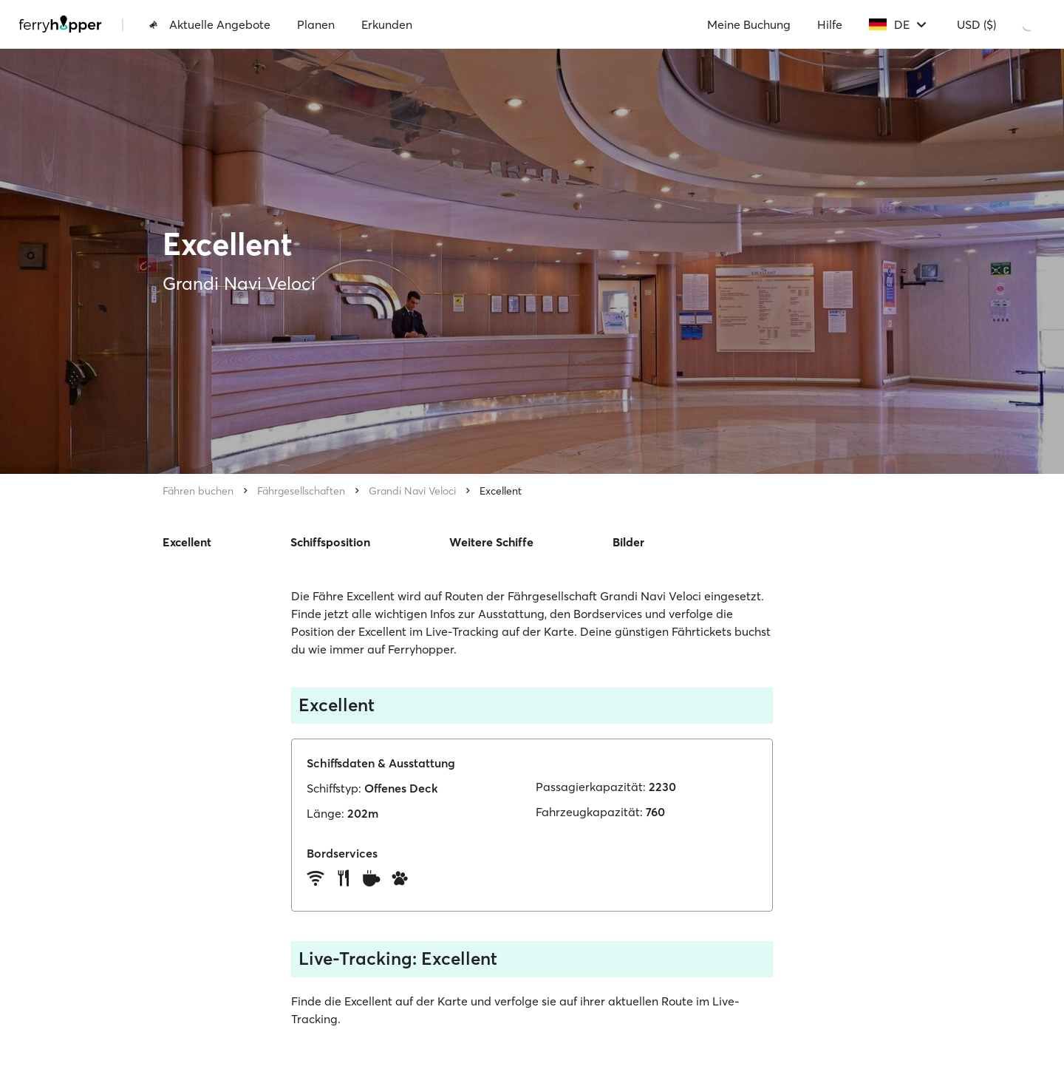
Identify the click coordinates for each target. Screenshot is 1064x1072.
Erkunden (386, 24)
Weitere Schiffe (491, 542)
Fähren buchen (198, 491)
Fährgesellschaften (301, 491)
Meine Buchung (749, 24)
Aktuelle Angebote (209, 24)
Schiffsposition (330, 542)
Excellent (501, 491)
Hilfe (829, 24)
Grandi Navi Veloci (412, 491)
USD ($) (976, 24)
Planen (316, 24)
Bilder (628, 542)
